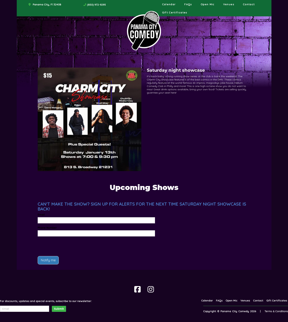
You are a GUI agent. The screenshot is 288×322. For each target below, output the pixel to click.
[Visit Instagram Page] (151, 289)
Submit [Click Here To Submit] (59, 308)
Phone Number (47, 227)
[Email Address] (24, 309)
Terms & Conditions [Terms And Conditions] (276, 311)
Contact (249, 4)
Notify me (48, 260)
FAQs (188, 4)
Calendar (169, 4)
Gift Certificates (174, 12)
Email (41, 214)
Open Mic (207, 4)
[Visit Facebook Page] (137, 289)
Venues (228, 4)
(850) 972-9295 (96, 4)
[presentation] (65, 246)
